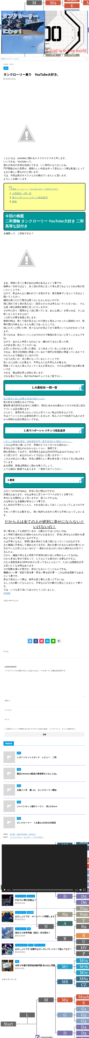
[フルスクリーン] (84, 890)
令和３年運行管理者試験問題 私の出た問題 (35, 965)
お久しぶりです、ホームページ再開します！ (36, 916)
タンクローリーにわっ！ (44, 1027)
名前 (7, 700)
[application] (44, 868)
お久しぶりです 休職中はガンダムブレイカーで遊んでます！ (43, 949)
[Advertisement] (20, 95)
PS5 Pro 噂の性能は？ (25, 900)
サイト (7, 719)
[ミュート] (80, 890)
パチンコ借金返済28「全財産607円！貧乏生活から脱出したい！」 (38, 441)
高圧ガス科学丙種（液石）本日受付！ (33, 933)
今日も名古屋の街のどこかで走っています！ (44, 1032)
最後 (14, 201)
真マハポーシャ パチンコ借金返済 (30, 197)
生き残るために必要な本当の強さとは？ (24, 398)
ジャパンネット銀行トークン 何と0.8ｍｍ (37, 806)
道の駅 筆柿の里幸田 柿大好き (23, 834)
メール (8, 710)
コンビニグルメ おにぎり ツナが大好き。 (27, 837)
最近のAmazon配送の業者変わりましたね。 (37, 774)
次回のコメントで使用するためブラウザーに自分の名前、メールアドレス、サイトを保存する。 (41, 729)
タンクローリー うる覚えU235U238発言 (36, 823)
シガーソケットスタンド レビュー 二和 (36, 757)
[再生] (5, 890)
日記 (7, 651)
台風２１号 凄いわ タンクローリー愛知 (36, 790)
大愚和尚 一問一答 (21, 193)
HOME (6, 593)
